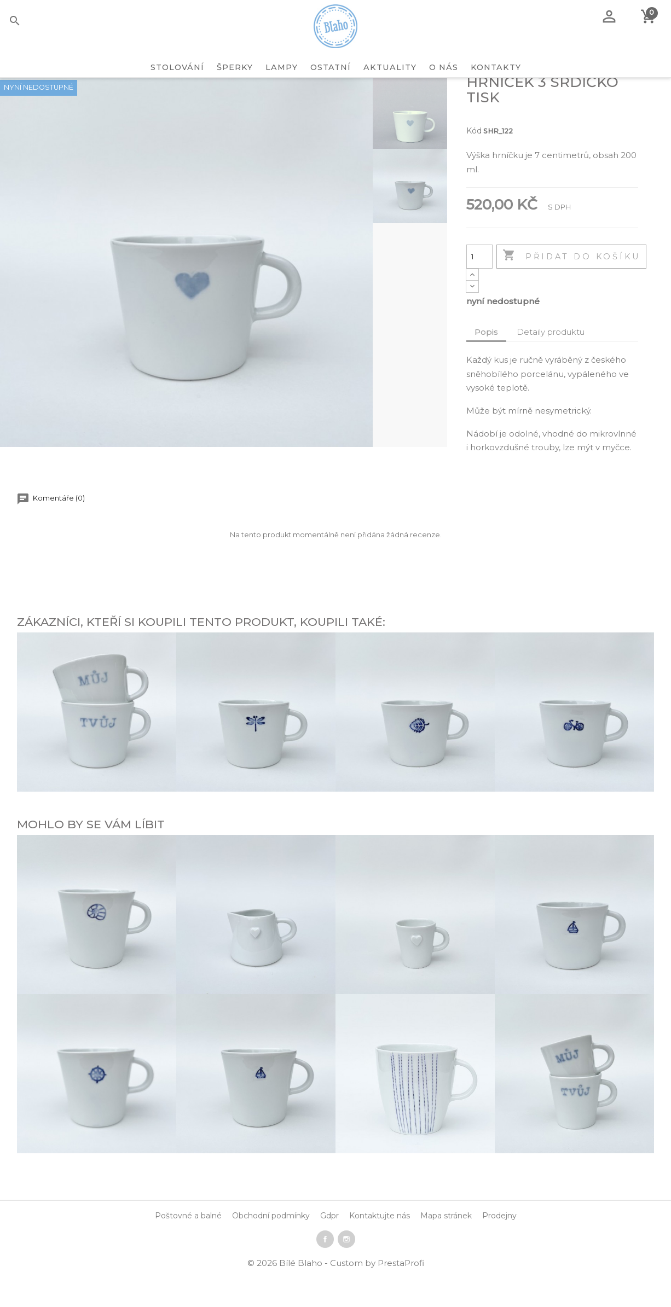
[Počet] (479, 287)
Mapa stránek (446, 1246)
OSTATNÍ (330, 67)
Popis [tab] (486, 362)
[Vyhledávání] (32, 22)
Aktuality (390, 67)
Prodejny (499, 1246)
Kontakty (496, 67)
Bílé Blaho (302, 1293)
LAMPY (281, 67)
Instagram (346, 1270)
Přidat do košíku (571, 286)
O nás (443, 67)
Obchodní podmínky (271, 1246)
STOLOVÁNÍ (177, 67)
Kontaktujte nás (379, 1246)
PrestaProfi (401, 1293)
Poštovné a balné (188, 1246)
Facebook (325, 1270)
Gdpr (329, 1246)
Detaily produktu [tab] (551, 362)
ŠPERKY (235, 67)
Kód (474, 161)
